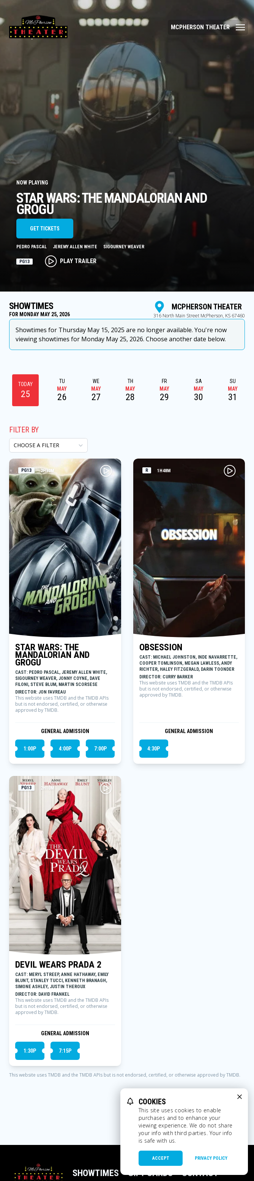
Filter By (24, 429)
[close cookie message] (239, 1097)
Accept (160, 1158)
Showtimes (96, 1173)
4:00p (65, 749)
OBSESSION (160, 647)
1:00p (30, 749)
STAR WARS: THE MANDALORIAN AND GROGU (52, 655)
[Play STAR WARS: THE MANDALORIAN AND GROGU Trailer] (106, 471)
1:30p (30, 1051)
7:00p (100, 749)
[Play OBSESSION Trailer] (230, 471)
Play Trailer (70, 261)
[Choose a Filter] (48, 445)
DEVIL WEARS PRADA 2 (58, 964)
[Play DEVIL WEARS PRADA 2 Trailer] (106, 788)
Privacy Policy (211, 1158)
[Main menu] (208, 27)
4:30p (153, 749)
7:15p (65, 1051)
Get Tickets (45, 228)
